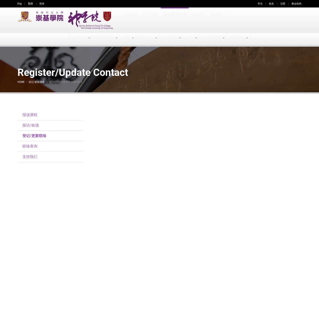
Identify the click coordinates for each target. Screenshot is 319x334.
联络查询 (197, 20)
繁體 (30, 3)
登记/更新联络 (174, 20)
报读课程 (131, 20)
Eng (19, 3)
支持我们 (216, 20)
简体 (41, 3)
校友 (271, 3)
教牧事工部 (211, 39)
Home (20, 82)
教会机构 (297, 3)
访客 (282, 3)
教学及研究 (104, 39)
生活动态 (169, 39)
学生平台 (146, 39)
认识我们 (79, 39)
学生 (260, 3)
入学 (126, 39)
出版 (189, 39)
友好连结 (236, 39)
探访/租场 (150, 20)
